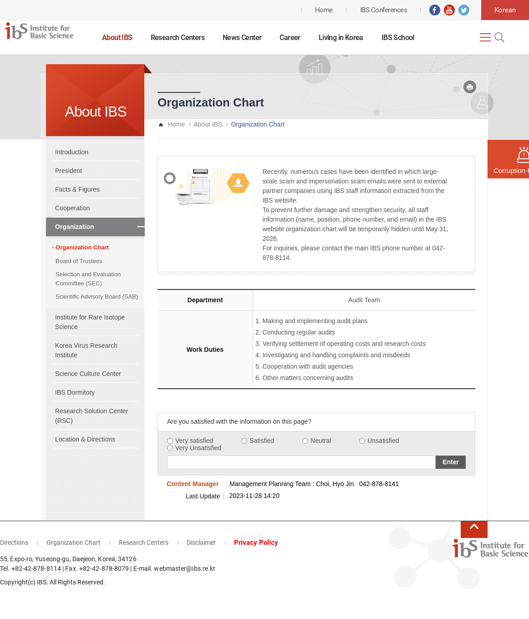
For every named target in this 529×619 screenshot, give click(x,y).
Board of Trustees (79, 261)
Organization (74, 226)
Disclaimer (201, 542)
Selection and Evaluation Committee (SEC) (88, 279)
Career (290, 37)
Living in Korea (341, 37)
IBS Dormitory (75, 392)
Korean (505, 10)
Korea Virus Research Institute (86, 350)
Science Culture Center (88, 373)
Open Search (498, 37)
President (68, 170)
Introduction (71, 152)
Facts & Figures (77, 189)
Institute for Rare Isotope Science (90, 322)
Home (176, 124)
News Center (242, 37)
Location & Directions (85, 439)
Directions (14, 542)
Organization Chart (82, 247)
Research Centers (177, 37)
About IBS (117, 37)
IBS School (397, 37)
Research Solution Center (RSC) (91, 415)
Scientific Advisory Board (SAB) (97, 296)
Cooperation (72, 208)
